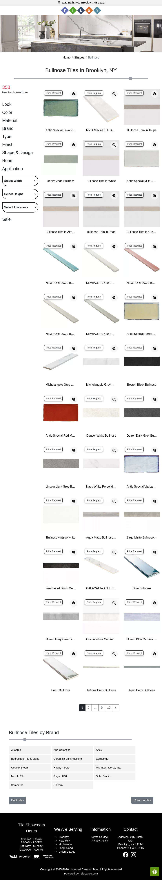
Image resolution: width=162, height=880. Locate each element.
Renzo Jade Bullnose (61, 181)
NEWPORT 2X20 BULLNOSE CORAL (142, 282)
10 (108, 707)
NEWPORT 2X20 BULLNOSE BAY (61, 282)
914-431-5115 (135, 847)
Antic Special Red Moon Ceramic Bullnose (61, 435)
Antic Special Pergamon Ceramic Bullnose (142, 333)
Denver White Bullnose (101, 435)
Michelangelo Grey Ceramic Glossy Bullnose (101, 384)
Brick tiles (17, 800)
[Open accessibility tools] (154, 871)
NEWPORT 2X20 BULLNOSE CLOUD (101, 282)
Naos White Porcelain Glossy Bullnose (101, 486)
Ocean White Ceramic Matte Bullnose (101, 639)
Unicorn (60, 785)
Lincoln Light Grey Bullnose (61, 486)
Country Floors (22, 767)
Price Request (53, 93)
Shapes (79, 57)
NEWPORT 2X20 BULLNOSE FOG (61, 333)
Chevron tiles (142, 800)
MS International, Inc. (110, 767)
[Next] (116, 707)
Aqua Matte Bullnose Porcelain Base (101, 537)
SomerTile (20, 785)
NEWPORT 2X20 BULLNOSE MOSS (101, 333)
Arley (102, 749)
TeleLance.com (88, 873)
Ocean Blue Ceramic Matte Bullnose (142, 639)
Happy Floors (64, 767)
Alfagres (18, 749)
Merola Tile (20, 776)
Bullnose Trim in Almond (61, 231)
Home (67, 57)
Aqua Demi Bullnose (141, 690)
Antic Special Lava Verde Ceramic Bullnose (61, 130)
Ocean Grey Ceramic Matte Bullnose (61, 639)
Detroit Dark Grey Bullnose (142, 435)
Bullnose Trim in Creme (142, 231)
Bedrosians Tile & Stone (28, 758)
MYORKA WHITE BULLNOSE (101, 130)
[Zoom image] (73, 94)
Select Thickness (16, 207)
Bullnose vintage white (60, 537)
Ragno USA (63, 776)
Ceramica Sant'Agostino (70, 758)
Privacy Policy (99, 840)
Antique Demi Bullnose (101, 690)
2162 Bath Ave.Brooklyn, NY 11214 (130, 840)
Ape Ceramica (65, 749)
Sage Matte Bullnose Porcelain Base (142, 537)
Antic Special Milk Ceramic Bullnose (142, 181)
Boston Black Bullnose (141, 384)
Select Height (13, 194)
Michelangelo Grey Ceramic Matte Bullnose (61, 384)
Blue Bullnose (142, 588)
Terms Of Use (99, 836)
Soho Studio (106, 776)
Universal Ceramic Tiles (84, 869)
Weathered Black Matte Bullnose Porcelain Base (61, 588)
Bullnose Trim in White (101, 181)
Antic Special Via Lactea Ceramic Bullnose (142, 486)
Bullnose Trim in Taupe (142, 130)
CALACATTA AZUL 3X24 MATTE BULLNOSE (101, 588)
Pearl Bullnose (60, 690)
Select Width (13, 180)
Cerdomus (104, 758)
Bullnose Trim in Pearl (101, 231)
